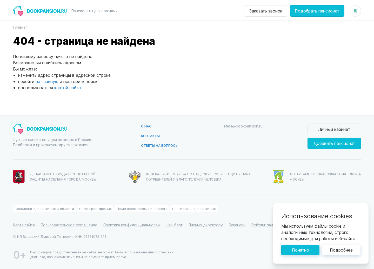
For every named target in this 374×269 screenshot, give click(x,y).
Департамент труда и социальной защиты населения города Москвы (55, 177)
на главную (47, 81)
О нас (146, 126)
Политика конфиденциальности (131, 224)
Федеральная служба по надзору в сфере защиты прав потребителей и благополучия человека (189, 176)
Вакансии (237, 224)
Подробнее (341, 250)
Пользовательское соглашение (69, 224)
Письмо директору (206, 224)
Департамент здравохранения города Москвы (317, 177)
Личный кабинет (334, 129)
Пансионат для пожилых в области (44, 208)
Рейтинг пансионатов (270, 224)
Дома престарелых (95, 208)
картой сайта (67, 87)
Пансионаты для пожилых (194, 208)
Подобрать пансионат (317, 11)
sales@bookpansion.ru (243, 126)
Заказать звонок (265, 11)
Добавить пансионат (334, 143)
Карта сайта (24, 224)
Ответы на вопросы (159, 145)
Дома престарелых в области (142, 208)
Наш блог (174, 224)
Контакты (150, 135)
